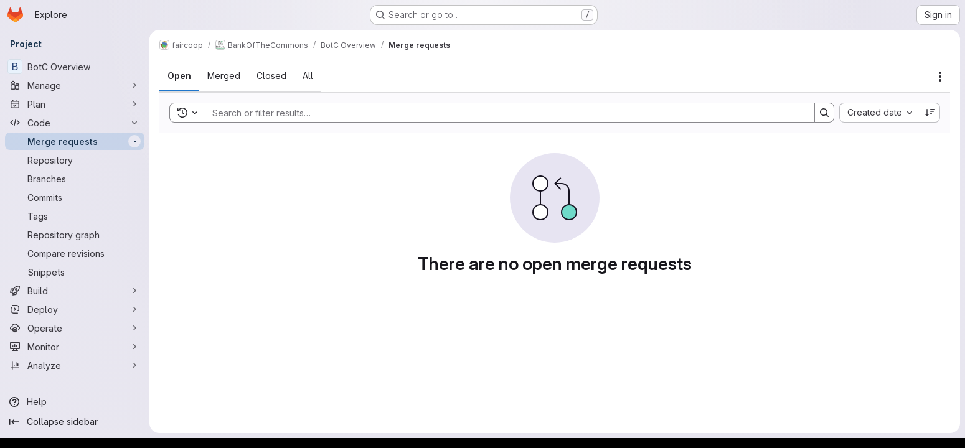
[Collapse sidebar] (74, 422)
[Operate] (74, 328)
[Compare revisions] (74, 253)
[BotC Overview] (74, 66)
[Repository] (74, 160)
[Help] (74, 402)
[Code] (74, 122)
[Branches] (74, 178)
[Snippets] (74, 272)
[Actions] (940, 76)
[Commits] (74, 197)
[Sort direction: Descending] (930, 113)
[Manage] (74, 85)
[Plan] (74, 104)
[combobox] (879, 113)
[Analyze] (74, 365)
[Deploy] (74, 309)
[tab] (179, 75)
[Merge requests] (74, 141)
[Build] (74, 290)
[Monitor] (74, 346)
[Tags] (74, 216)
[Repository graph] (74, 234)
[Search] (503, 112)
